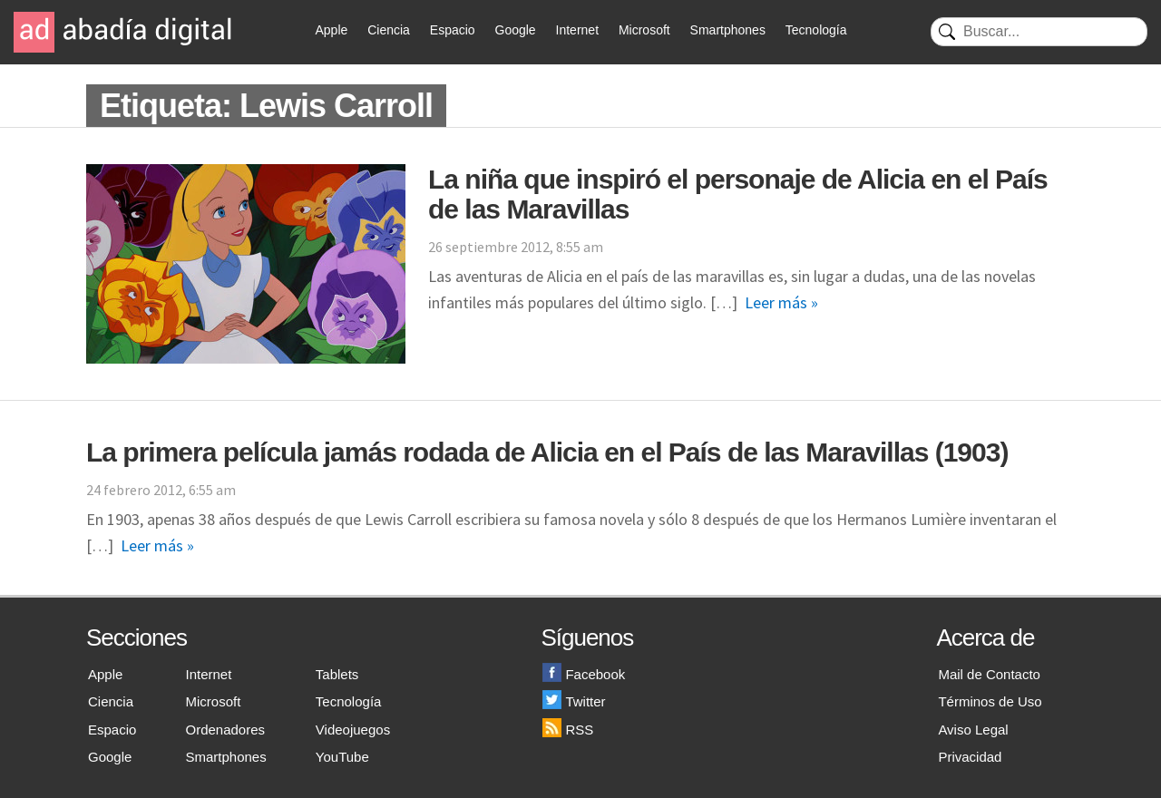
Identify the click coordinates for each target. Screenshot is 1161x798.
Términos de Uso (989, 701)
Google (515, 30)
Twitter (573, 701)
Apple (332, 30)
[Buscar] (1039, 31)
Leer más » (781, 302)
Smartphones (728, 30)
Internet (577, 30)
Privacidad (969, 756)
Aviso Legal (973, 729)
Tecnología (816, 30)
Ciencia (388, 30)
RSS (567, 729)
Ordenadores (226, 729)
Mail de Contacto (989, 674)
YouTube (342, 756)
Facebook (583, 674)
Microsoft (644, 30)
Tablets (337, 674)
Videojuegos (353, 729)
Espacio (452, 30)
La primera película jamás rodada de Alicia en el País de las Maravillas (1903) (547, 452)
